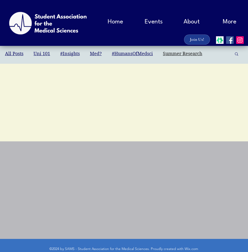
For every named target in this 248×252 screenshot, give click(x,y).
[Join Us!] (197, 40)
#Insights (70, 53)
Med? (96, 53)
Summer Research (182, 53)
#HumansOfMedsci (132, 53)
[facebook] (230, 40)
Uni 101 (41, 53)
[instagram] (240, 40)
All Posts (14, 53)
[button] (192, 22)
